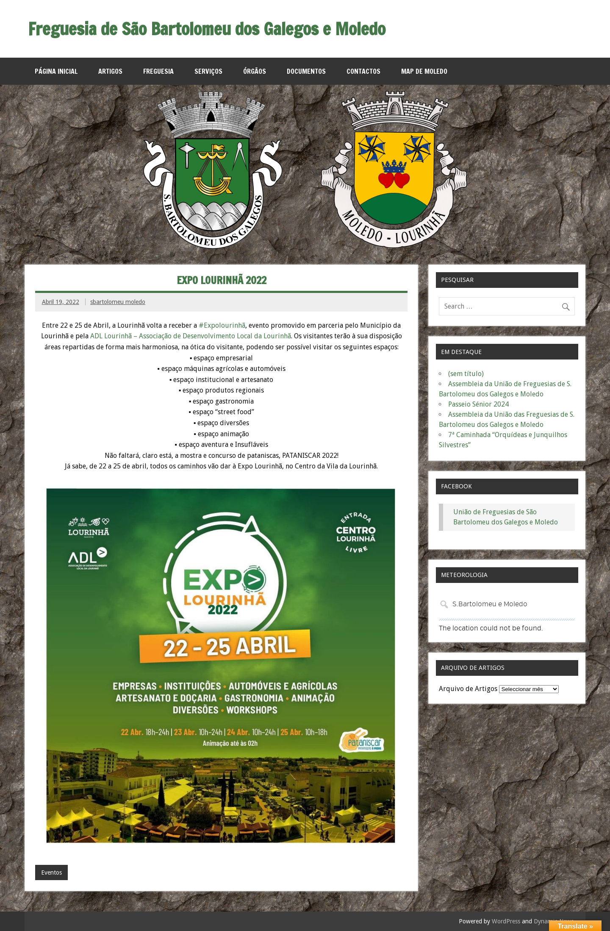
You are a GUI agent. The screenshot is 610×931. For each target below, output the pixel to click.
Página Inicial (56, 71)
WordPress (506, 921)
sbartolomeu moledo (117, 301)
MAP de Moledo (424, 71)
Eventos (51, 872)
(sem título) (466, 374)
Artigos (110, 71)
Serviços (208, 71)
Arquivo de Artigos (468, 689)
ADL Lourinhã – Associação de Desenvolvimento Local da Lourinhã (190, 336)
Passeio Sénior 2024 (478, 404)
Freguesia (158, 71)
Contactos (363, 71)
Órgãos (254, 71)
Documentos (306, 71)
